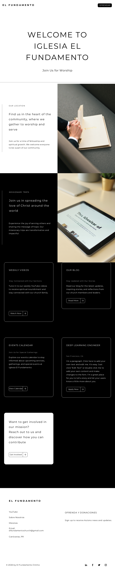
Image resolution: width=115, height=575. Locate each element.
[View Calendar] (16, 388)
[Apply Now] (73, 389)
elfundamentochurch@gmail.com (26, 530)
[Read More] (73, 300)
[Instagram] (105, 565)
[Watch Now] (16, 313)
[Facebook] (92, 565)
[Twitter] (99, 565)
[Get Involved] (16, 454)
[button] (105, 5)
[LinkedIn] (86, 565)
